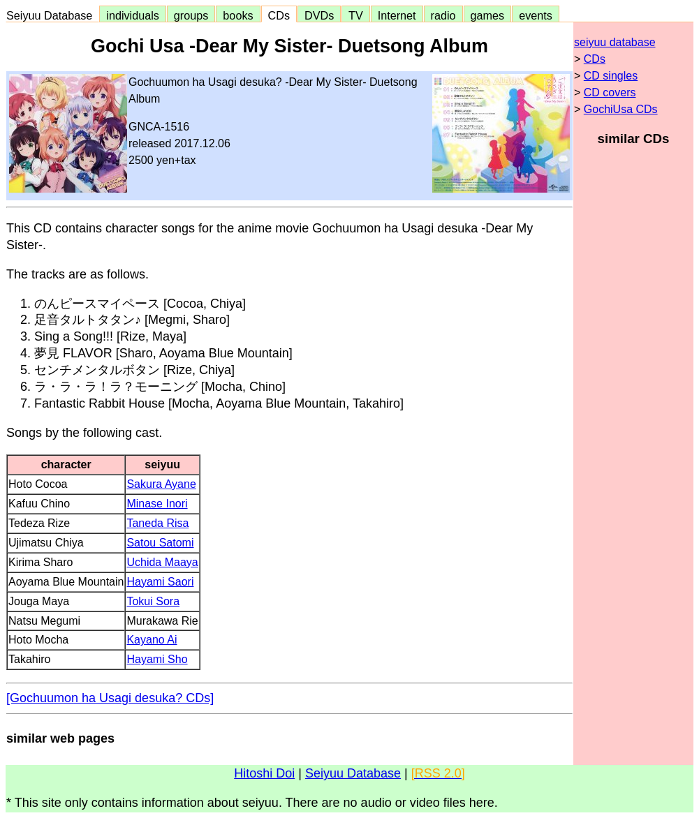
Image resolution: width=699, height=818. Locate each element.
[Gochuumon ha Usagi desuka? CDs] (110, 698)
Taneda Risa (157, 523)
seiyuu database (615, 42)
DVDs (319, 15)
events (536, 15)
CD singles (611, 76)
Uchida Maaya (162, 562)
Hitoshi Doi (264, 773)
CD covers (610, 92)
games (487, 15)
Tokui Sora (152, 601)
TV (355, 15)
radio (443, 15)
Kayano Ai (151, 640)
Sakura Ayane (161, 484)
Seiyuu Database (52, 15)
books (237, 15)
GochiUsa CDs (621, 109)
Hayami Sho (156, 659)
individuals (132, 15)
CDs (279, 15)
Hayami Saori (159, 582)
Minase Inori (156, 504)
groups (191, 15)
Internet (396, 15)
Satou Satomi (159, 543)
